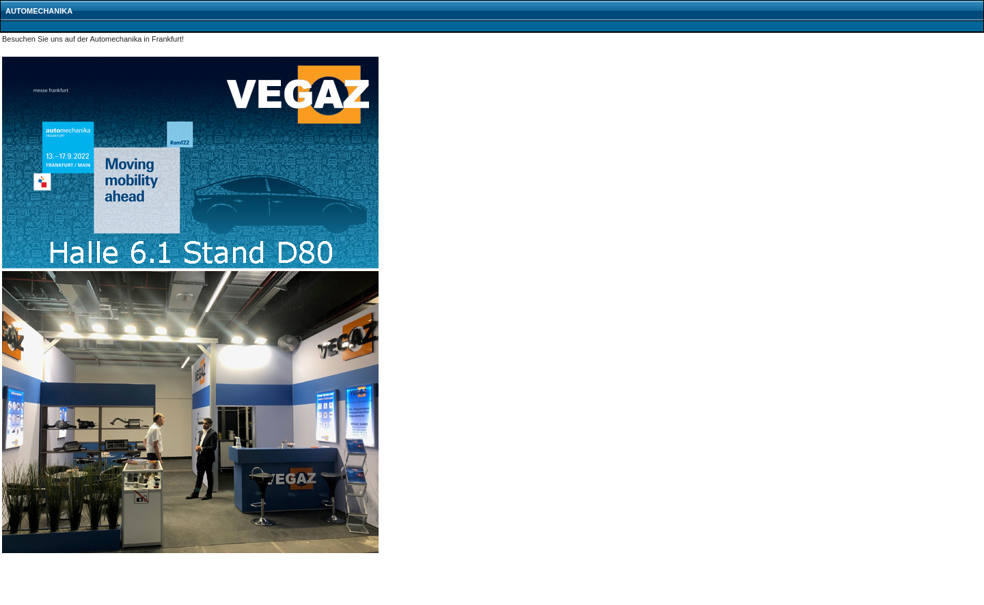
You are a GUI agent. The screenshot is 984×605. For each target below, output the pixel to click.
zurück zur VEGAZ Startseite (48, 593)
